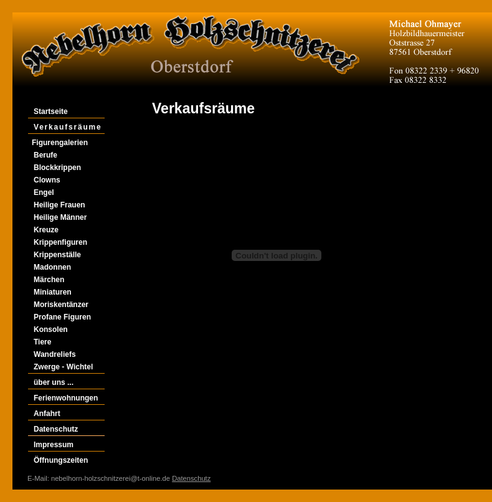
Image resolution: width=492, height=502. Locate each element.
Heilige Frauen (59, 205)
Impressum (53, 444)
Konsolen (51, 329)
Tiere (42, 342)
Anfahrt (47, 413)
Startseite (51, 111)
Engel (44, 192)
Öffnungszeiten (61, 460)
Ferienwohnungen (66, 398)
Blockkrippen (57, 167)
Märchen (49, 279)
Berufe (45, 155)
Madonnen (52, 267)
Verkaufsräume (68, 127)
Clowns (47, 180)
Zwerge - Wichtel (63, 366)
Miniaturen (53, 292)
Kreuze (46, 229)
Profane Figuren (62, 317)
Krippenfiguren (60, 242)
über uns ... (53, 382)
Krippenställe (57, 254)
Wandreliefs (55, 354)
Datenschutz (56, 429)
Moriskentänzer (61, 304)
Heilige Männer (60, 217)
